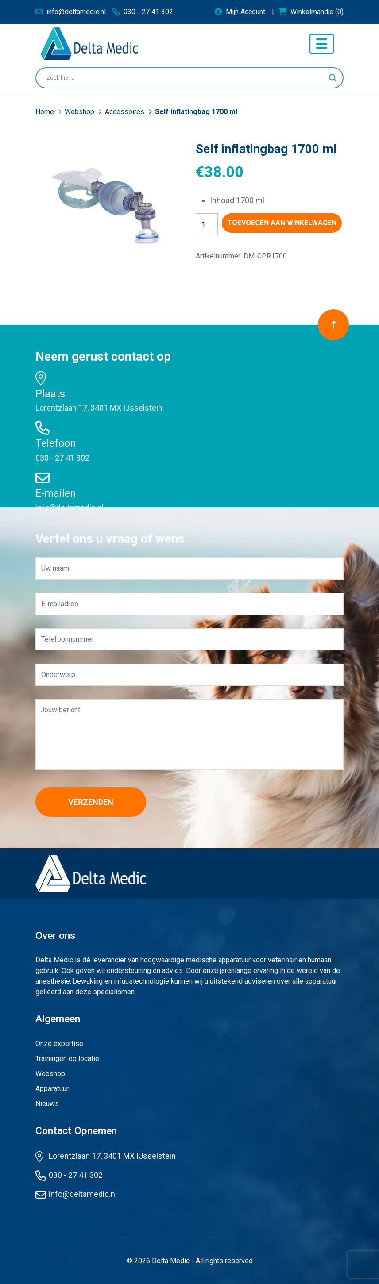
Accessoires (125, 112)
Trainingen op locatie (67, 1058)
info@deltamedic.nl (69, 507)
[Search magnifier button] (333, 78)
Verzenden (90, 802)
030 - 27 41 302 (62, 457)
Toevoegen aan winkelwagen (281, 223)
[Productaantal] (207, 224)
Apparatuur (52, 1088)
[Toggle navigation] (321, 44)
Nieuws (47, 1103)
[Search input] (185, 78)
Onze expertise (59, 1043)
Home (45, 112)
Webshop (80, 112)
